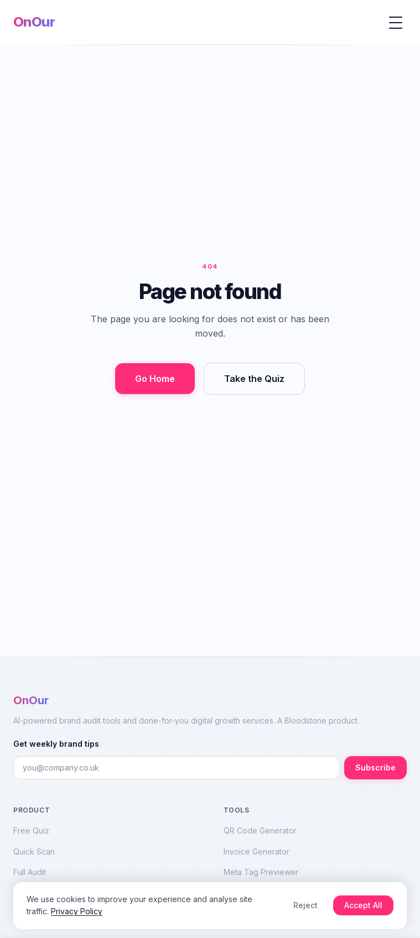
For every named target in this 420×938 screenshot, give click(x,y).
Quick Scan (34, 851)
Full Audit (29, 872)
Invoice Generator (256, 851)
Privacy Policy (76, 911)
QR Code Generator (260, 830)
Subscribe (375, 767)
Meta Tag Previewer (261, 872)
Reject (305, 905)
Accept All (363, 905)
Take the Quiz (254, 378)
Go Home (155, 378)
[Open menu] (396, 22)
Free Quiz (31, 830)
